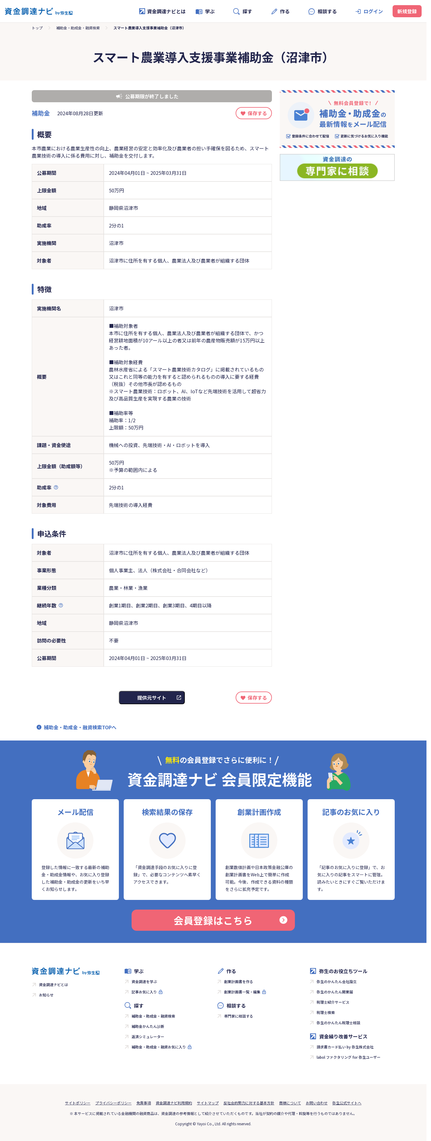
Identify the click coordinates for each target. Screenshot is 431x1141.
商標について (290, 1102)
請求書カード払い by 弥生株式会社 (345, 1046)
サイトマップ (208, 1102)
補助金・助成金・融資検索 (78, 27)
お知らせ (46, 994)
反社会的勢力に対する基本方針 (249, 1102)
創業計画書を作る (238, 981)
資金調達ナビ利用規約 (174, 1102)
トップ (37, 27)
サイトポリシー (77, 1102)
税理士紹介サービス (333, 1002)
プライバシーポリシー (113, 1102)
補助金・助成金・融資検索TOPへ (80, 727)
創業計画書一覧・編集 (242, 991)
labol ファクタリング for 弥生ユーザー (348, 1057)
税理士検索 (326, 1012)
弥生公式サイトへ (346, 1102)
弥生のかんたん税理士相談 (338, 1022)
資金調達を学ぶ (144, 981)
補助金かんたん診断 (148, 1026)
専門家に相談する (238, 1015)
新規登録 (407, 11)
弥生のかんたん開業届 (335, 991)
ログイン (373, 11)
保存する (257, 113)
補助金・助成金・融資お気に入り (159, 1046)
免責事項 (143, 1102)
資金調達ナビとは (162, 11)
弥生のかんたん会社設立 (337, 981)
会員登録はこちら (230, 920)
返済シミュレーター (148, 1036)
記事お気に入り (144, 991)
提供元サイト (151, 697)
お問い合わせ (317, 1102)
